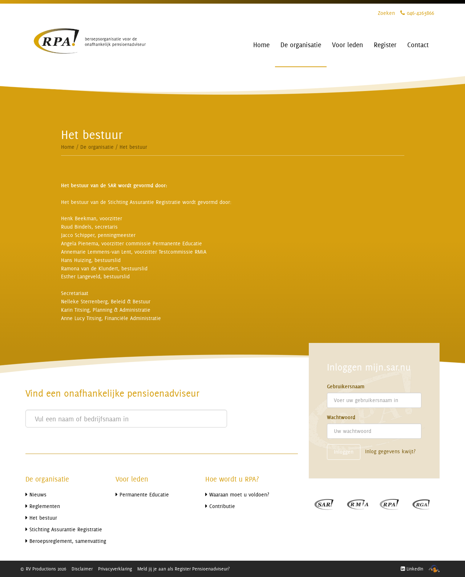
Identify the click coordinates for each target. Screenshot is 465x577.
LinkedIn (412, 569)
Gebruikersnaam (345, 386)
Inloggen (343, 452)
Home (67, 147)
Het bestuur (133, 147)
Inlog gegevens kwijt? (390, 451)
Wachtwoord (341, 417)
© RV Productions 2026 (43, 569)
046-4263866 (417, 13)
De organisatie (97, 147)
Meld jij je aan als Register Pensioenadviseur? (183, 569)
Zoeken (386, 13)
